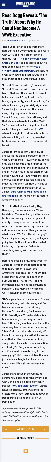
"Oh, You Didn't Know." (25, 385)
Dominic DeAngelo (15, 41)
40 (18, 428)
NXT (41, 129)
